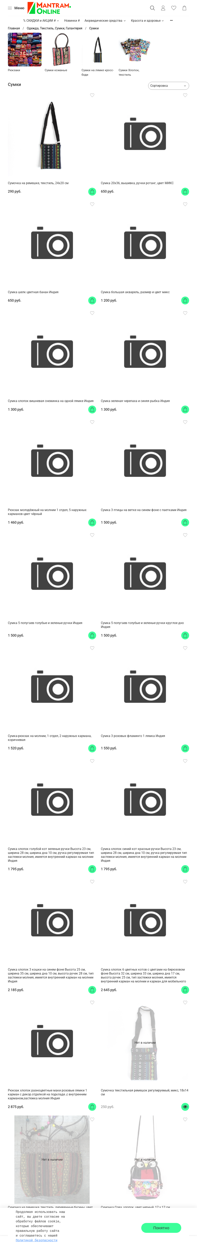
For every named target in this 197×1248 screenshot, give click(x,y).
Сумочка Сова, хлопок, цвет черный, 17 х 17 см (135, 1207)
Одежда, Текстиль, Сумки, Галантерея (54, 28)
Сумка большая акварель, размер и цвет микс (135, 292)
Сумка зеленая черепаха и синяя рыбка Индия (135, 401)
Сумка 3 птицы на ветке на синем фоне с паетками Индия (144, 510)
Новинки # (72, 20)
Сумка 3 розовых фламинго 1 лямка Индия (133, 736)
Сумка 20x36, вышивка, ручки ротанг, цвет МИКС (137, 183)
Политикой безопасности (36, 1240)
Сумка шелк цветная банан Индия (33, 292)
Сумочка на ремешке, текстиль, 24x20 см (38, 183)
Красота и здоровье (147, 20)
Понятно (161, 1228)
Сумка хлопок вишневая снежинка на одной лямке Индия (51, 401)
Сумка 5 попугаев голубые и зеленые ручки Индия (45, 623)
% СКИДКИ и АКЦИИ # (41, 20)
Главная (14, 28)
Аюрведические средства (105, 20)
